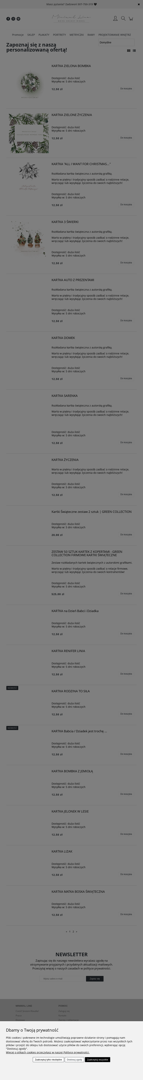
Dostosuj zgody (74, 1059)
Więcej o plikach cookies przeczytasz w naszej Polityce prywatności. (48, 1052)
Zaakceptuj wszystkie (97, 1059)
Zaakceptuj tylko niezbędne (48, 1059)
